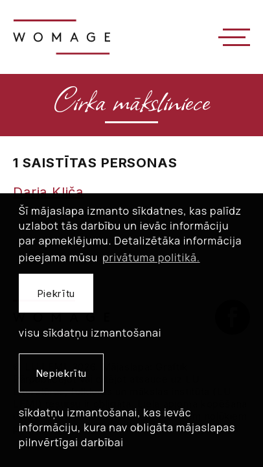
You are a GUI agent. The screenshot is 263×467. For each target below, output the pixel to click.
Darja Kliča (48, 192)
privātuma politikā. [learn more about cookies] (151, 257)
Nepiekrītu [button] (61, 373)
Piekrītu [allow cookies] (56, 293)
